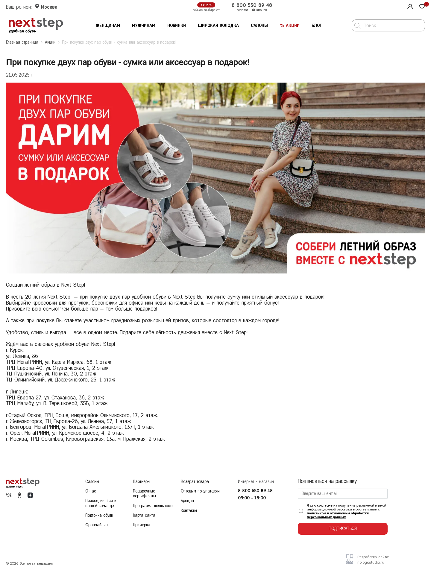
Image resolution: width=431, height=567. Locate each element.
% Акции (290, 25)
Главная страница (22, 42)
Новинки (176, 25)
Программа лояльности (153, 507)
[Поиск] (357, 26)
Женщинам (108, 25)
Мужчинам (143, 25)
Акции (50, 42)
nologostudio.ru (370, 562)
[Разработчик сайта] (349, 562)
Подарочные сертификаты (144, 495)
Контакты (189, 512)
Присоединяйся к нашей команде (100, 505)
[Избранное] (422, 7)
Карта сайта (144, 518)
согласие (325, 505)
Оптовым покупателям (200, 492)
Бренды (187, 502)
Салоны (259, 25)
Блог (317, 25)
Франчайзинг (97, 528)
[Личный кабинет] (409, 6)
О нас (90, 492)
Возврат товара (195, 481)
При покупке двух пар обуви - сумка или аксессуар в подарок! (119, 42)
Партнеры (141, 481)
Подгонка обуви (99, 518)
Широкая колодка (218, 25)
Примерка (141, 528)
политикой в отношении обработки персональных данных (338, 515)
